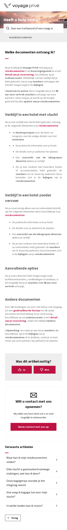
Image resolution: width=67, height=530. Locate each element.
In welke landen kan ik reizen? (24, 505)
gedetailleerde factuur (27, 310)
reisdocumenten (14, 71)
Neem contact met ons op (33, 426)
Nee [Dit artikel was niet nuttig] (47, 369)
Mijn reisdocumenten (20, 37)
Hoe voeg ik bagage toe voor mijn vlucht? (26, 494)
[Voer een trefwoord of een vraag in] (33, 28)
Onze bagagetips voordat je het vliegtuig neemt (25, 483)
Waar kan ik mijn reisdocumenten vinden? (26, 460)
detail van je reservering (19, 74)
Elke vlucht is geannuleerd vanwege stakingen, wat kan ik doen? (28, 471)
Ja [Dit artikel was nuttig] (24, 369)
